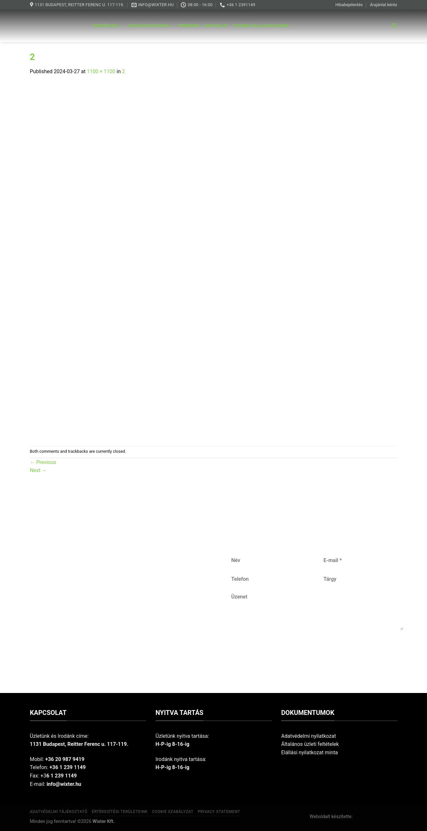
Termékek (188, 25)
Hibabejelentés (349, 4)
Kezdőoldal (108, 26)
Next (38, 470)
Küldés (317, 651)
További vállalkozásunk (261, 25)
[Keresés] (394, 26)
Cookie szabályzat (172, 811)
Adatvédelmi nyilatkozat (308, 736)
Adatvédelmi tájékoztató (59, 811)
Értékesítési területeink (120, 811)
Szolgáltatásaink (150, 26)
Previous (43, 462)
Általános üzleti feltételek (310, 744)
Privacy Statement (219, 811)
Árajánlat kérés (383, 4)
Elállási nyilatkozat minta (309, 752)
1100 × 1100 (101, 71)
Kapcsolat (216, 25)
